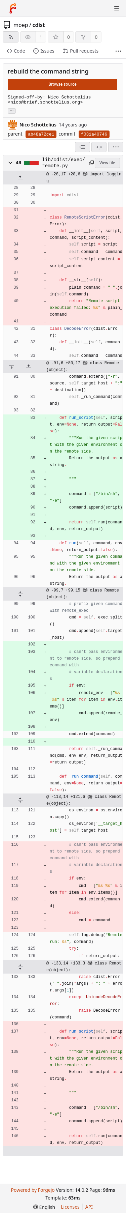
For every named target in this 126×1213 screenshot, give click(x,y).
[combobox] (82, 147)
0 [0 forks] (96, 37)
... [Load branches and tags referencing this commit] (12, 110)
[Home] (12, 8)
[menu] (115, 147)
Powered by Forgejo (32, 1190)
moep (20, 25)
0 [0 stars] (68, 37)
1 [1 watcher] (41, 37)
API (89, 1207)
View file (107, 163)
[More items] (118, 51)
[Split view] (99, 147)
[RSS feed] (10, 36)
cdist (38, 25)
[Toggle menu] (117, 8)
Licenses (70, 1207)
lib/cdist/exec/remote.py (63, 163)
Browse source (62, 84)
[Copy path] (90, 163)
